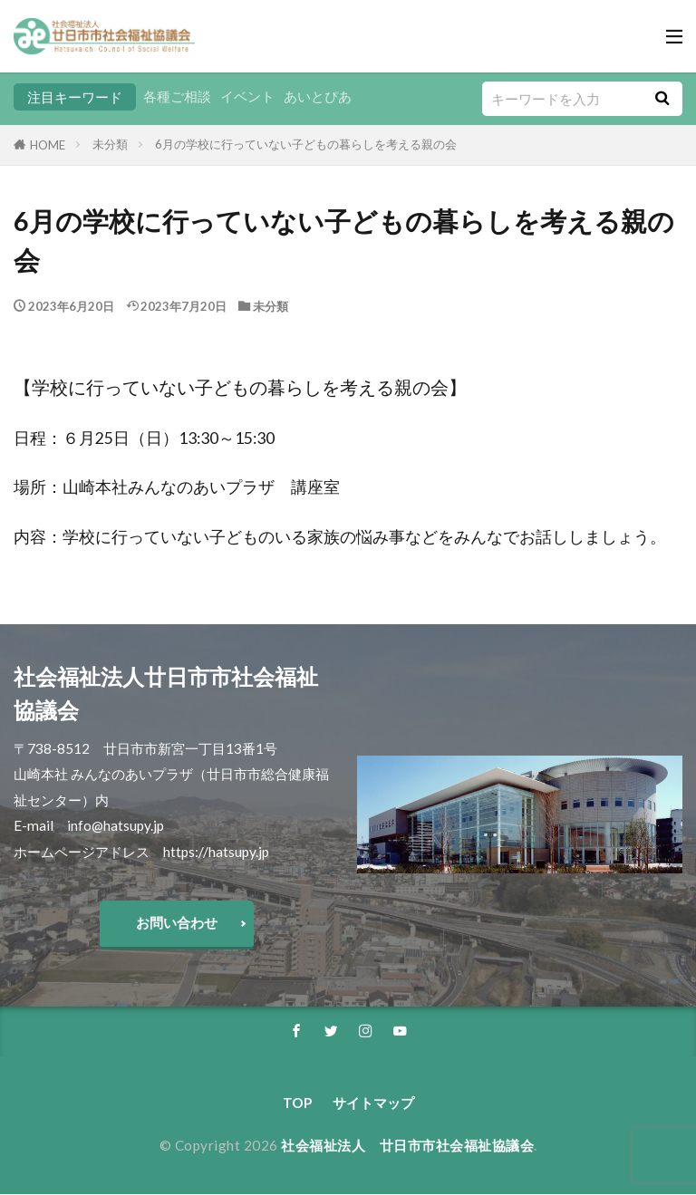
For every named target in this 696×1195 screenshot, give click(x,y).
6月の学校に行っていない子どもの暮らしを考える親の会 (306, 144)
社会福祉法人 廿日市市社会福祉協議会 (407, 1146)
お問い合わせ (177, 922)
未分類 (110, 144)
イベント (247, 97)
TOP (297, 1103)
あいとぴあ (318, 97)
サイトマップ (373, 1103)
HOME (47, 145)
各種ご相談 (177, 97)
